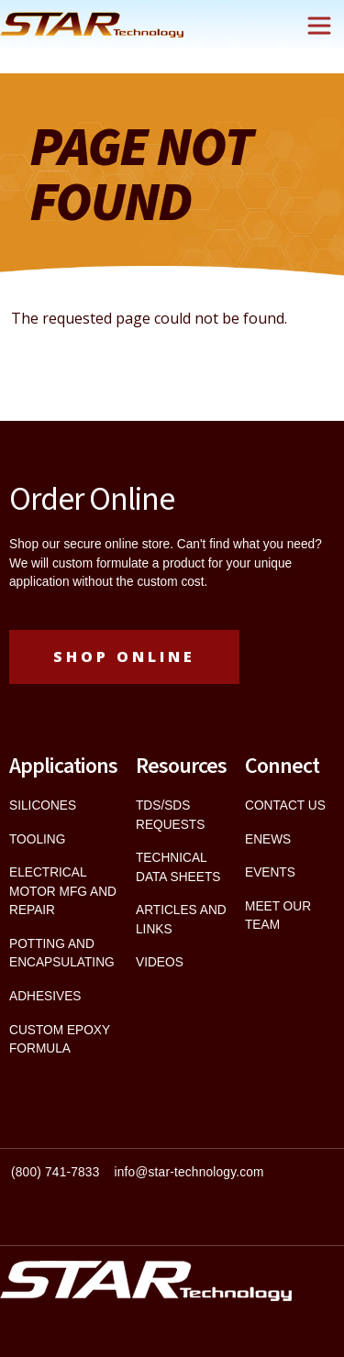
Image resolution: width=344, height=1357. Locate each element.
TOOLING (37, 839)
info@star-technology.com (189, 1172)
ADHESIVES (45, 996)
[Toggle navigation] (319, 25)
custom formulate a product (128, 563)
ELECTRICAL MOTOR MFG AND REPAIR (63, 891)
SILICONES (42, 805)
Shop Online (124, 656)
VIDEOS (159, 962)
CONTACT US (285, 805)
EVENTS (270, 872)
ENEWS (268, 839)
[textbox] (172, 1180)
